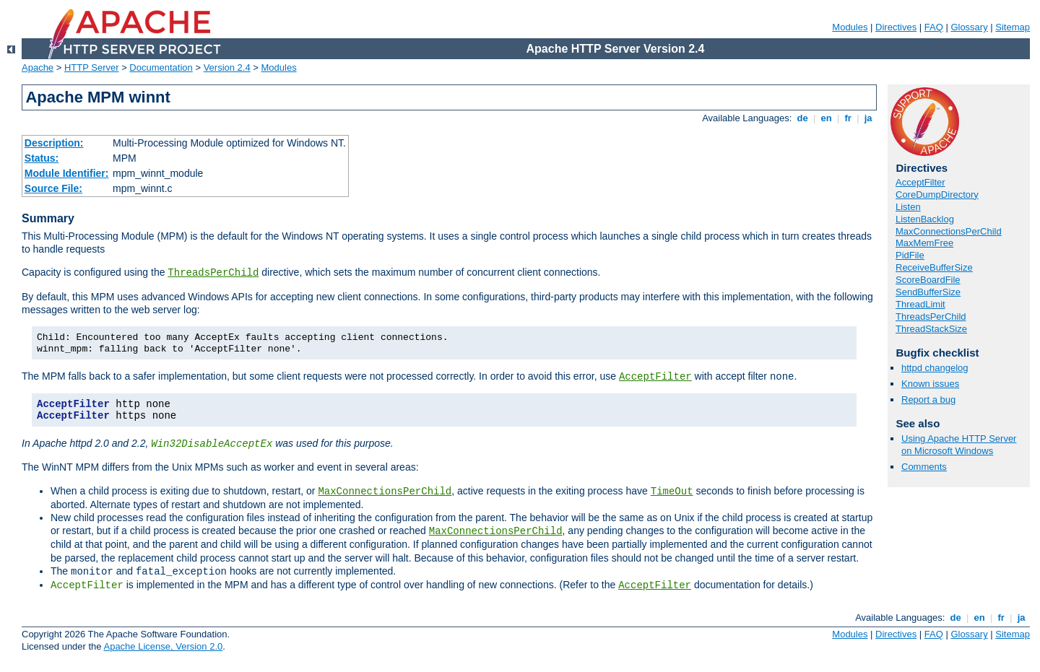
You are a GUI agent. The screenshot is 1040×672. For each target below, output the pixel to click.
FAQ (933, 27)
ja (868, 118)
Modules (849, 27)
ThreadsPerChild (213, 273)
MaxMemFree (924, 242)
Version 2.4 (227, 67)
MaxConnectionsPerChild (384, 491)
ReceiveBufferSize (934, 267)
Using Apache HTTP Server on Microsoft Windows (958, 444)
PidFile (910, 255)
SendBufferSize (928, 292)
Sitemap (1012, 27)
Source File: (53, 188)
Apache (37, 67)
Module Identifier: (67, 173)
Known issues (930, 383)
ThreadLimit (920, 304)
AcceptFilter (655, 377)
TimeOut (672, 491)
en (826, 118)
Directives (895, 27)
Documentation (160, 67)
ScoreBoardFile (928, 279)
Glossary (968, 27)
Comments (924, 466)
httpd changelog (934, 367)
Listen (908, 206)
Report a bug (928, 399)
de (802, 118)
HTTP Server (91, 67)
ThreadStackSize (931, 328)
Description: (54, 143)
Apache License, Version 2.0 (162, 646)
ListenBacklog (925, 219)
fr (848, 118)
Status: (41, 158)
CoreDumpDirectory (937, 194)
